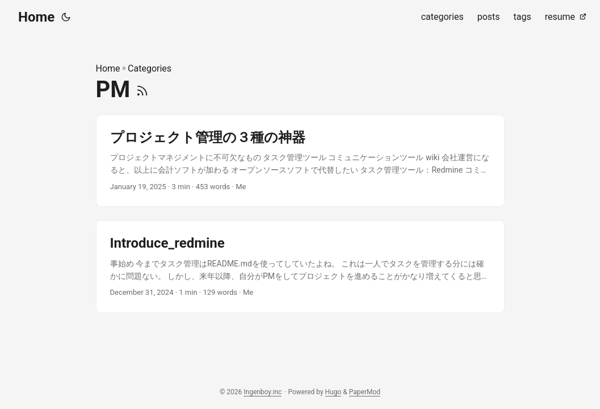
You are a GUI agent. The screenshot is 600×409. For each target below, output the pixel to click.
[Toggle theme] (66, 17)
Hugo (333, 392)
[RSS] (142, 89)
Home (36, 17)
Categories (149, 68)
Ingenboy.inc (263, 392)
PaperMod (364, 392)
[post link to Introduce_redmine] (300, 266)
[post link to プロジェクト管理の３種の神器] (300, 161)
